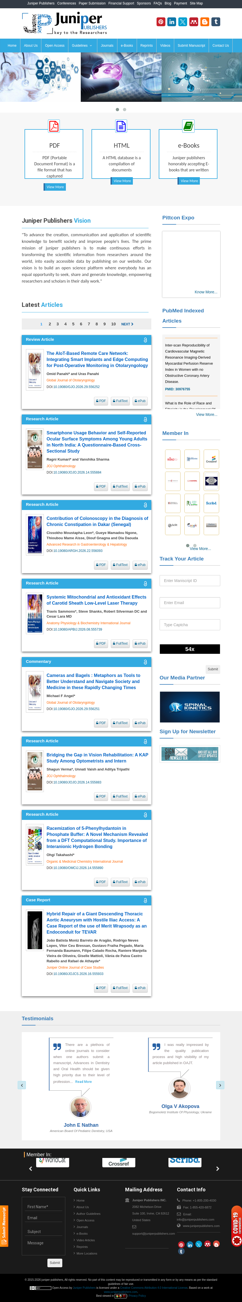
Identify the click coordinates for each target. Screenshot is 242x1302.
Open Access (54, 45)
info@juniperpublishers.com (195, 1219)
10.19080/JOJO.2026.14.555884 (77, 472)
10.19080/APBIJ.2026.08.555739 (77, 629)
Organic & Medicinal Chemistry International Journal (85, 861)
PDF (101, 401)
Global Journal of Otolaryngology (71, 380)
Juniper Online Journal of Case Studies (75, 967)
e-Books (127, 45)
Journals (107, 45)
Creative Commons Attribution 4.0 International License (154, 1287)
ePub (140, 401)
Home (12, 45)
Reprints (147, 45)
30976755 (182, 396)
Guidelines (82, 45)
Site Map (196, 3)
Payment (180, 3)
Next (127, 324)
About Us (30, 45)
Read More (86, 1082)
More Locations (87, 1253)
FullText (120, 401)
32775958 (182, 339)
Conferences (66, 3)
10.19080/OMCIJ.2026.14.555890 (78, 868)
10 (113, 323)
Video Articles (86, 1240)
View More (55, 187)
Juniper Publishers (41, 3)
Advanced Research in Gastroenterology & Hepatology (87, 544)
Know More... (206, 292)
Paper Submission (92, 3)
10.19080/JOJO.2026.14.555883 (77, 782)
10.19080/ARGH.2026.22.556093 (78, 551)
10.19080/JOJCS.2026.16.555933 (78, 974)
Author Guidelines (88, 1213)
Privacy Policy (137, 1295)
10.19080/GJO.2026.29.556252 (76, 387)
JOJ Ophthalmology (61, 466)
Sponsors (144, 3)
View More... (206, 414)
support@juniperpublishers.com (153, 1233)
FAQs (158, 3)
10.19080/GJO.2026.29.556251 (76, 709)
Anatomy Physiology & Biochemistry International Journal (88, 623)
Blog (168, 3)
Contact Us (221, 45)
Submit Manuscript (191, 45)
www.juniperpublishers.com (201, 1225)
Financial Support (121, 3)
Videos (165, 45)
